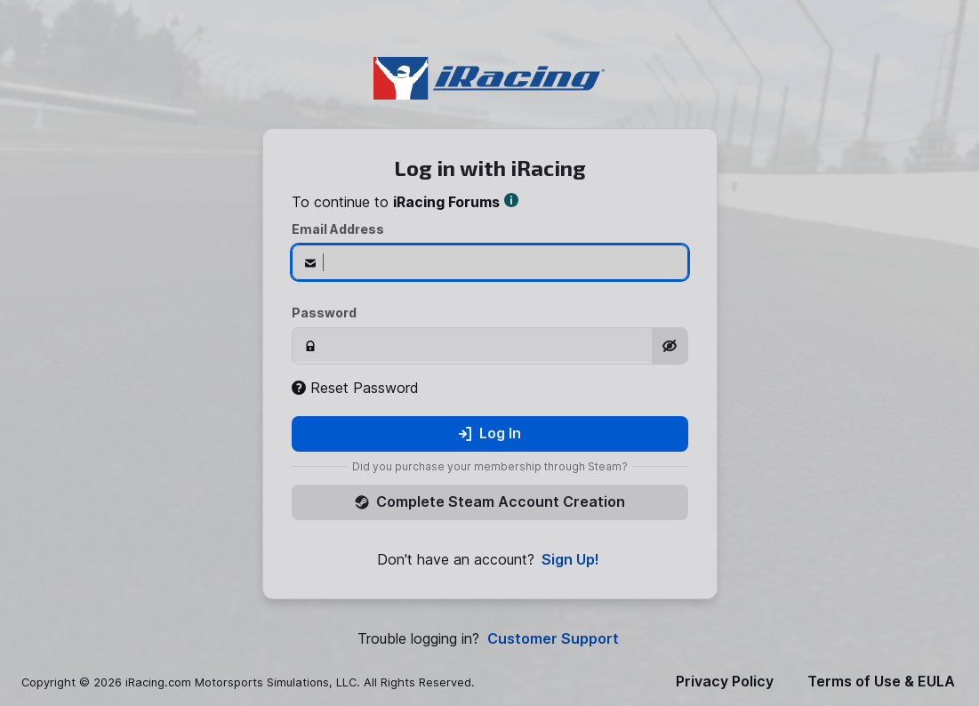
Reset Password (355, 388)
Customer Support (553, 638)
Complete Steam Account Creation (490, 501)
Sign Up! (570, 559)
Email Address (338, 229)
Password (324, 312)
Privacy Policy (725, 681)
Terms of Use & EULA (881, 681)
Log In (489, 433)
